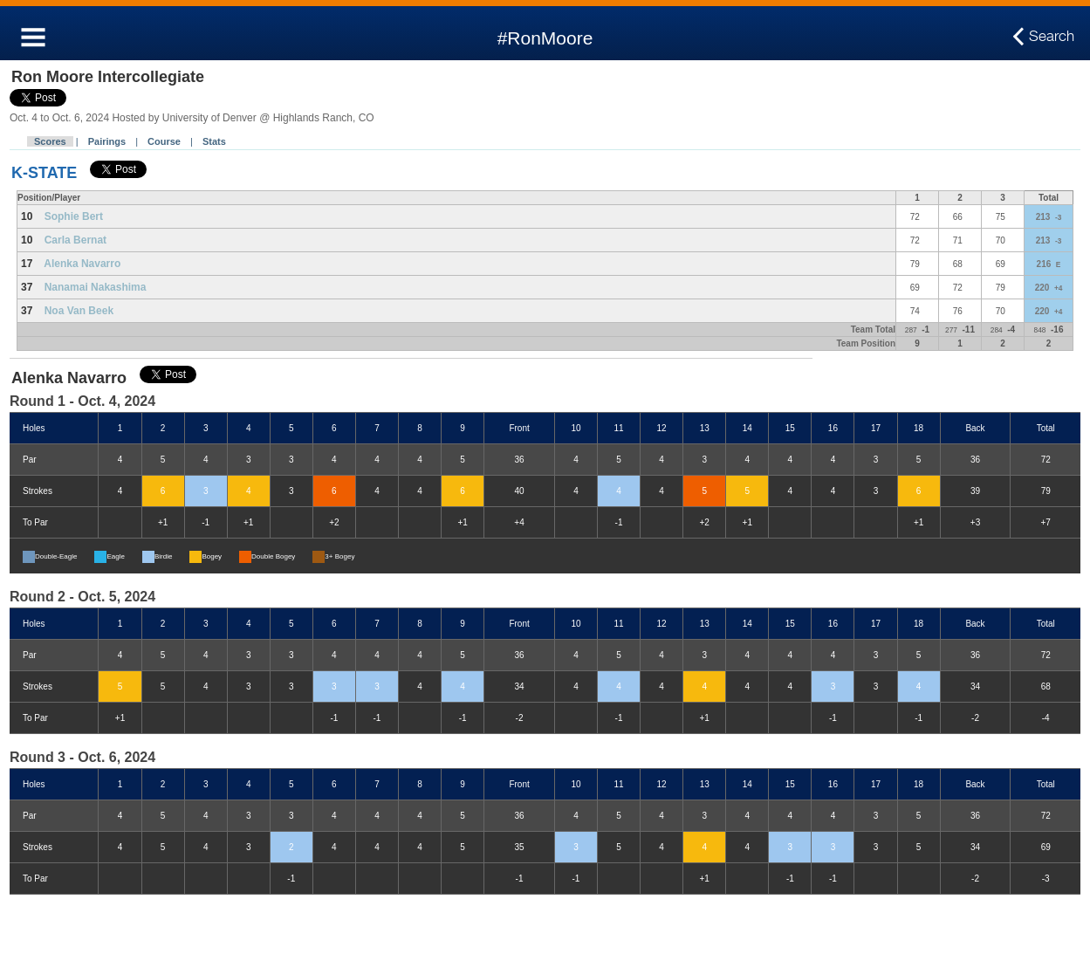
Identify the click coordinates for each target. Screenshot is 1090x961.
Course (164, 141)
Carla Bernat (75, 240)
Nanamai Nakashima (96, 287)
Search (1051, 36)
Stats (214, 141)
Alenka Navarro (82, 263)
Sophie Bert (74, 216)
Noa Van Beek (79, 311)
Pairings (107, 141)
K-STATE (44, 173)
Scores (50, 141)
